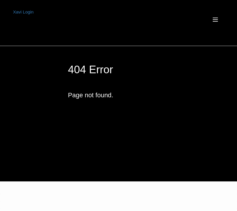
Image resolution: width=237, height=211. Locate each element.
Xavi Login (23, 11)
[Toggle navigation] (155, 23)
